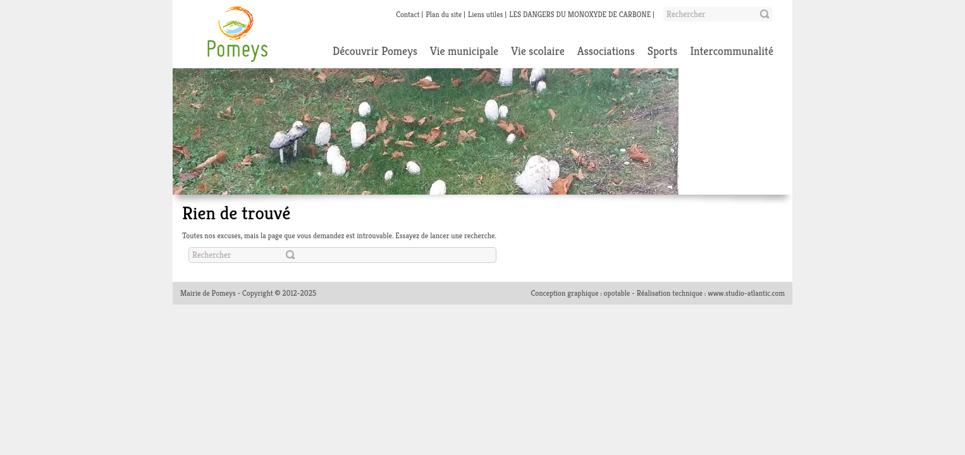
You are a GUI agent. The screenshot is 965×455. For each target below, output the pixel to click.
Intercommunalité (731, 51)
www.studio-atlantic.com (746, 293)
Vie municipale (464, 51)
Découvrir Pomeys (375, 51)
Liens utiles (485, 14)
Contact (407, 14)
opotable (617, 293)
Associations (606, 51)
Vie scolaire (538, 51)
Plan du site (444, 14)
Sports (663, 51)
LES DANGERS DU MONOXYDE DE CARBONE (580, 14)
